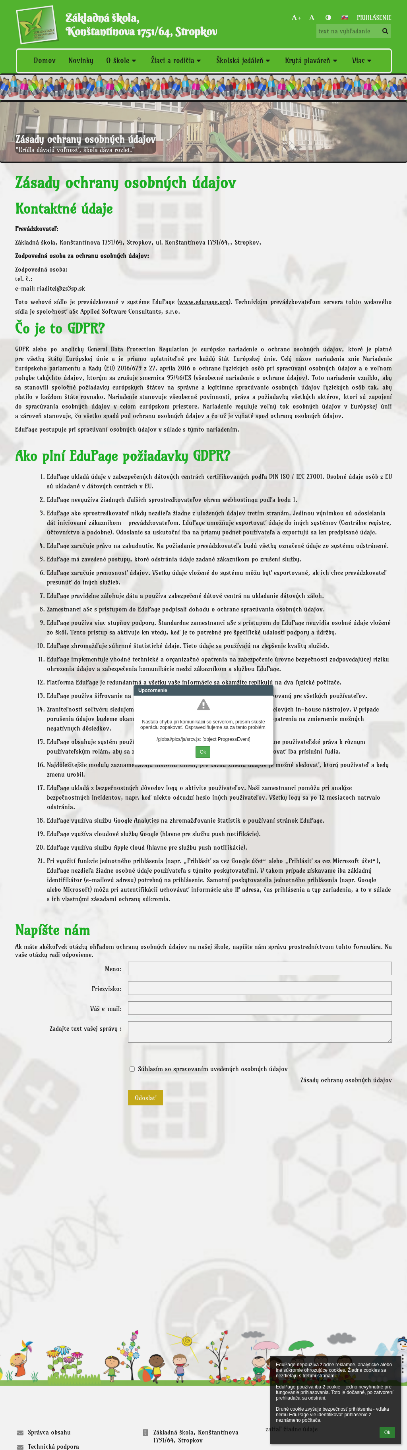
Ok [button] (387, 1432)
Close (267, 690)
